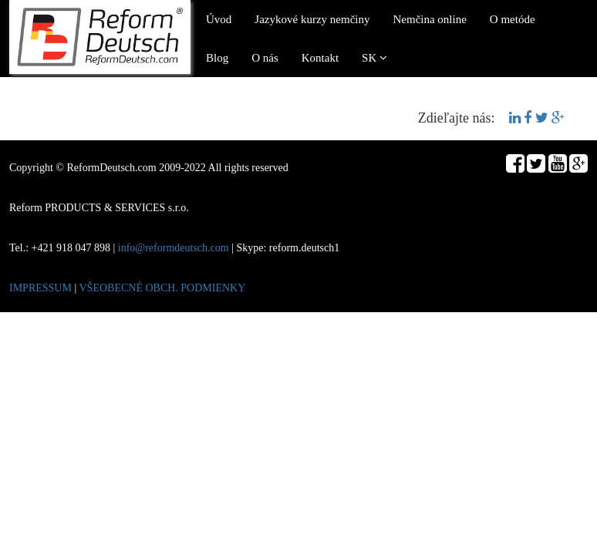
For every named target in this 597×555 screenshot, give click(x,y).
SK (374, 58)
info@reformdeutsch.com (173, 248)
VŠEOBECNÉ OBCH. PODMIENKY (162, 288)
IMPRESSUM (40, 288)
